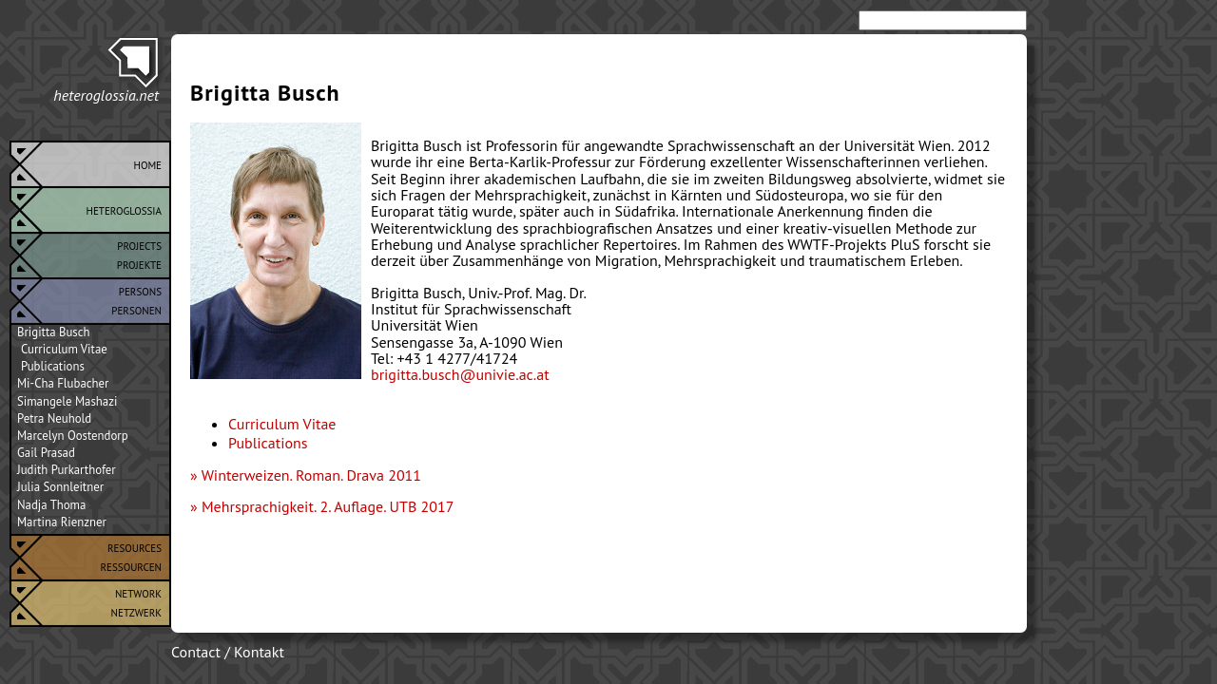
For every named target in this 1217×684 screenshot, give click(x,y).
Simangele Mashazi (67, 402)
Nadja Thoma (51, 505)
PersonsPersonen (136, 299)
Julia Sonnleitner (60, 487)
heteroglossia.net (106, 95)
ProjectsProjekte (139, 254)
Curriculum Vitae (64, 349)
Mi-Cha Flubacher (62, 384)
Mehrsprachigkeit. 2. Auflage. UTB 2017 (328, 506)
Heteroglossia (124, 209)
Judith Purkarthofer (66, 470)
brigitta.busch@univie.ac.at (460, 374)
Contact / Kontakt (227, 651)
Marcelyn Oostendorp (72, 436)
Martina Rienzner (61, 522)
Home (147, 163)
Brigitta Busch (53, 332)
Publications (53, 366)
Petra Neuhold (54, 419)
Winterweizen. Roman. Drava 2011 (311, 475)
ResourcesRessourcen (131, 556)
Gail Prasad (46, 453)
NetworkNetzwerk (136, 601)
